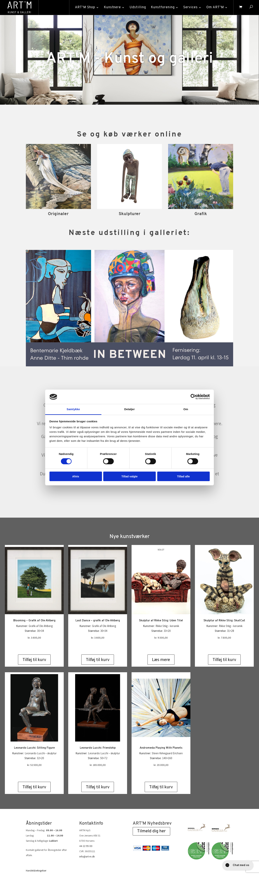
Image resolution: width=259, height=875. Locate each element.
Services (190, 7)
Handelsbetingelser (36, 855)
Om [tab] (185, 409)
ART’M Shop (85, 7)
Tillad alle (183, 476)
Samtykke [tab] (73, 409)
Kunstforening (163, 7)
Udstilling (138, 7)
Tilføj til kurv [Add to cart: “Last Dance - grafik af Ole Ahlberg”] (97, 644)
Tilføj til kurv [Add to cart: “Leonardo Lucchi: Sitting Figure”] (34, 772)
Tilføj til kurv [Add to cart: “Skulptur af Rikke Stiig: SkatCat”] (224, 644)
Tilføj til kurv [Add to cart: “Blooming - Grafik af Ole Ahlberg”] (34, 644)
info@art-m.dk (87, 841)
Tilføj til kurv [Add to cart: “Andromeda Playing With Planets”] (161, 772)
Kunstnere (112, 7)
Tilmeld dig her (151, 816)
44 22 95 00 (85, 831)
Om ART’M (215, 7)
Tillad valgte (129, 476)
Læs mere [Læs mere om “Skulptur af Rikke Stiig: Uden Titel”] (161, 644)
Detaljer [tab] (129, 409)
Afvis (75, 476)
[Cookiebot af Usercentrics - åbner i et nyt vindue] (193, 396)
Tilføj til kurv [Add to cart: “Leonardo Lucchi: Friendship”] (97, 772)
